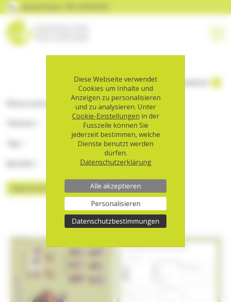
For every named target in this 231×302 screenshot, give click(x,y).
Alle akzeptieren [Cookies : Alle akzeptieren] (115, 186)
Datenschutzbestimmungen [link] (115, 221)
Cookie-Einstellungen (106, 116)
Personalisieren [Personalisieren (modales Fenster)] (115, 203)
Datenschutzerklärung (115, 162)
